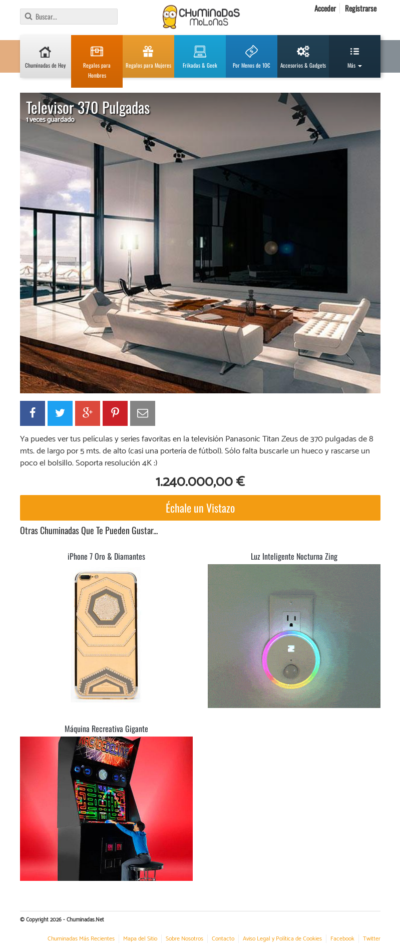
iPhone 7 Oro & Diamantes (106, 556)
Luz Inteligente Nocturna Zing (294, 556)
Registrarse (360, 8)
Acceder (325, 8)
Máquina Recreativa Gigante (106, 728)
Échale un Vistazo (200, 508)
